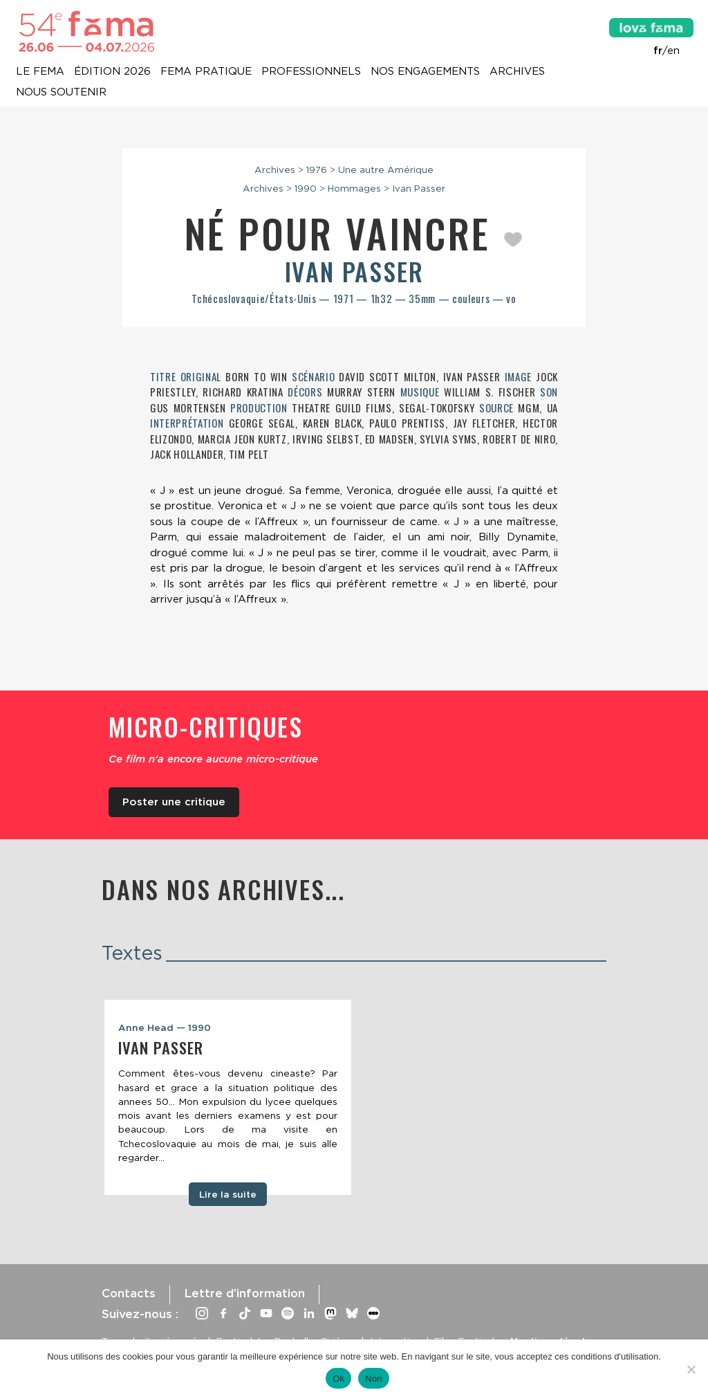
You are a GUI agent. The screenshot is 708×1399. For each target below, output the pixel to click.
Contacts (129, 1293)
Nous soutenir (61, 92)
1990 (306, 188)
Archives (517, 72)
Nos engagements (425, 72)
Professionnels (311, 72)
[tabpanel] (228, 1097)
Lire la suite (228, 1194)
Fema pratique (206, 72)
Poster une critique (173, 802)
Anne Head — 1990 (164, 1027)
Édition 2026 (112, 72)
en (673, 50)
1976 (316, 169)
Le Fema (40, 72)
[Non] (691, 1369)
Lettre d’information (244, 1293)
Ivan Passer (418, 188)
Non (373, 1378)
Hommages (354, 188)
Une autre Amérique (386, 169)
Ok (338, 1378)
